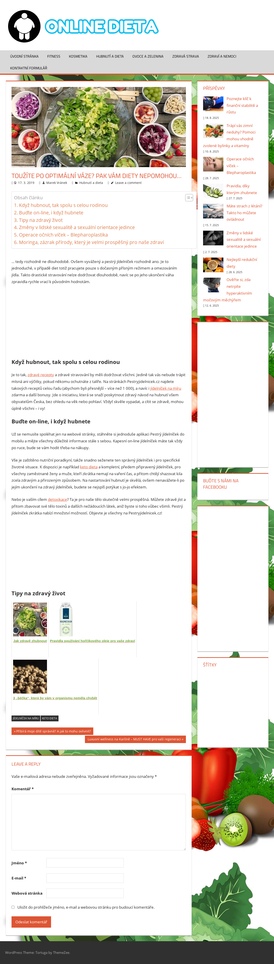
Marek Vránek (56, 183)
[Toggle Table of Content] (187, 198)
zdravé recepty (41, 374)
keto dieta (89, 466)
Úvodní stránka (24, 56)
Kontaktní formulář (28, 68)
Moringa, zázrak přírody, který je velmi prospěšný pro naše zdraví (91, 242)
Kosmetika (78, 56)
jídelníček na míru (165, 388)
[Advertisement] (99, 322)
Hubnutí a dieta (110, 56)
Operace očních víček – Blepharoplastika (63, 235)
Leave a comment (128, 183)
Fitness (53, 56)
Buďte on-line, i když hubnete (51, 212)
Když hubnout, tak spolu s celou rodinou (63, 205)
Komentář (23, 788)
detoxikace (57, 499)
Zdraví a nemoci (222, 56)
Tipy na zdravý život (41, 220)
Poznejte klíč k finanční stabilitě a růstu (242, 105)
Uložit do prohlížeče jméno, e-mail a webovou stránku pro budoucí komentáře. (86, 907)
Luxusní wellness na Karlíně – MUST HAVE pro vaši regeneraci (134, 739)
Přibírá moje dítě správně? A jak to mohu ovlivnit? (53, 732)
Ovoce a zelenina (148, 56)
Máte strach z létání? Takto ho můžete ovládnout (244, 212)
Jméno (19, 862)
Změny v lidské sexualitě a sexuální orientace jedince (77, 227)
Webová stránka (27, 893)
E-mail (19, 878)
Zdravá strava (185, 56)
